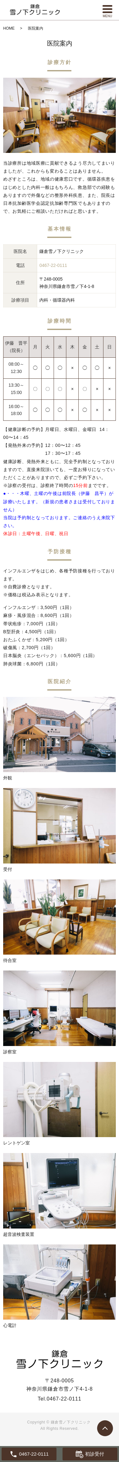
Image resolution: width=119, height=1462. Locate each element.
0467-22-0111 (64, 1398)
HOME (9, 28)
